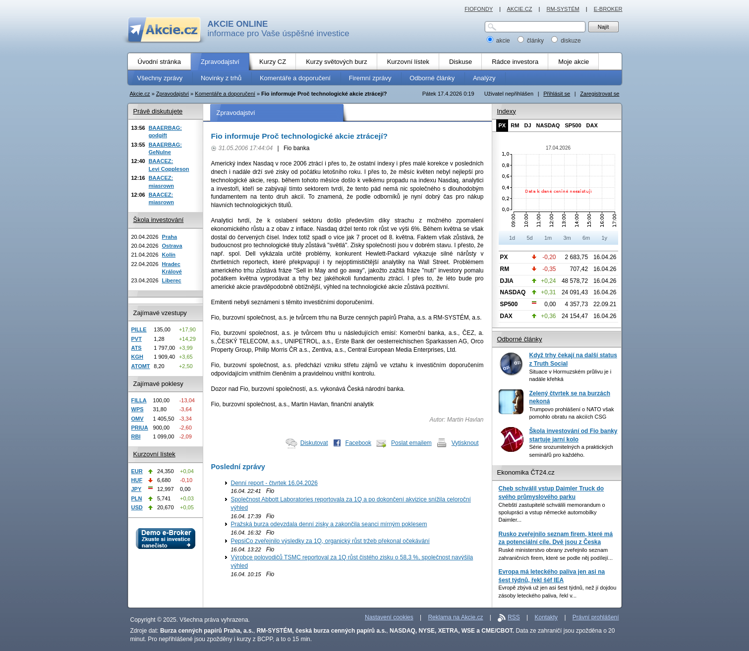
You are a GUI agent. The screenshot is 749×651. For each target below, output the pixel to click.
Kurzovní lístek (154, 454)
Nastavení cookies (389, 617)
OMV (137, 419)
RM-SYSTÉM (562, 9)
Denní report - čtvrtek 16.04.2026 (274, 483)
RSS (514, 617)
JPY (136, 489)
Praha (169, 237)
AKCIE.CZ (519, 9)
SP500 (573, 125)
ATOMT (140, 366)
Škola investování (158, 219)
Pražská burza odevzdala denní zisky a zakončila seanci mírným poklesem (329, 524)
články (532, 40)
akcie (499, 40)
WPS (137, 409)
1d (512, 238)
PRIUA (139, 428)
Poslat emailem (411, 442)
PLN (136, 498)
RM (515, 125)
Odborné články (519, 339)
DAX (592, 125)
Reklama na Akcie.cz (455, 617)
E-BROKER (608, 9)
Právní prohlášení (596, 617)
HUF (137, 480)
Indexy (506, 111)
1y (604, 238)
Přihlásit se (556, 94)
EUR (137, 471)
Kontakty (546, 617)
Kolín (169, 255)
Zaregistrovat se (599, 94)
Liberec (171, 280)
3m (567, 238)
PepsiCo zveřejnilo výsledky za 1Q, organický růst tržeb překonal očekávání (330, 541)
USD (137, 507)
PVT (136, 339)
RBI (136, 436)
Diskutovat (314, 442)
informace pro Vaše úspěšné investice (278, 28)
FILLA (139, 400)
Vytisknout (465, 442)
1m (548, 238)
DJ (527, 125)
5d (529, 238)
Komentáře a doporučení (225, 94)
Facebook (359, 442)
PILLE (139, 329)
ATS (136, 348)
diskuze (566, 40)
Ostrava (172, 246)
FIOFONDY (478, 9)
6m (586, 238)
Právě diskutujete (158, 111)
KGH (137, 357)
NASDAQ (548, 125)
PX (502, 125)
